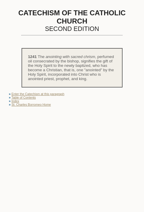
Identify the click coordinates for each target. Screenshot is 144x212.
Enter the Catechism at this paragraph (37, 94)
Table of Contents (23, 97)
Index (15, 101)
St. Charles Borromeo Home (31, 104)
